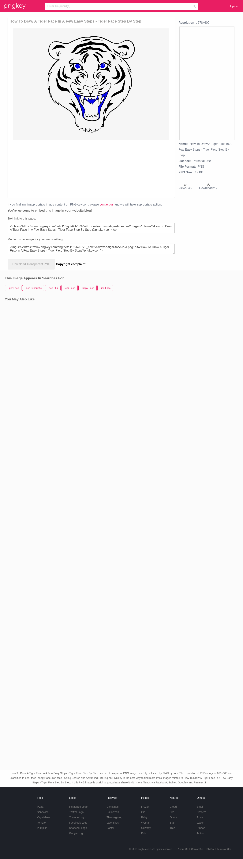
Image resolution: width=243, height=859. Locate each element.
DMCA (210, 849)
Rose (200, 817)
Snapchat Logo (78, 827)
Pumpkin (42, 827)
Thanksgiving (114, 817)
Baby (144, 817)
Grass (173, 817)
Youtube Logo (77, 817)
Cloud (173, 806)
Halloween (113, 812)
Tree (172, 827)
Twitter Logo (76, 812)
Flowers (201, 812)
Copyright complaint (71, 264)
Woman (145, 822)
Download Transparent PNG (31, 264)
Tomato (41, 822)
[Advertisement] (91, 168)
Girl (143, 812)
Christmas (112, 806)
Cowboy (146, 827)
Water (200, 822)
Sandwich (43, 812)
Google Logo (76, 833)
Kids (143, 833)
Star (172, 822)
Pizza (40, 806)
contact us (107, 204)
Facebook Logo (78, 822)
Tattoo (200, 833)
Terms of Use (224, 849)
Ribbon (201, 827)
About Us (183, 849)
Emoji (200, 806)
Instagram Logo (78, 806)
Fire (172, 812)
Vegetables (43, 817)
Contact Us (197, 849)
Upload (234, 6)
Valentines (113, 822)
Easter (110, 827)
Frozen (145, 806)
